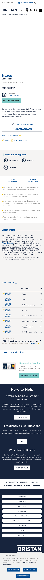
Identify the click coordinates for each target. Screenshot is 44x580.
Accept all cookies (13, 569)
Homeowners (25, 3)
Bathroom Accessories (13, 486)
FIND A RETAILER (11, 101)
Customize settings (23, 576)
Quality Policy (22, 535)
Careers (22, 530)
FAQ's (22, 441)
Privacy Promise (22, 506)
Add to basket (8, 293)
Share (7, 140)
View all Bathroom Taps (10, 135)
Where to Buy (22, 511)
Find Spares (7, 243)
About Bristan (22, 496)
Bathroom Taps (12, 482)
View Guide (33, 343)
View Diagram (8, 283)
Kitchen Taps (24, 482)
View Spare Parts (23, 129)
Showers (34, 482)
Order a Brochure (20, 140)
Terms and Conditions (22, 516)
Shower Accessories (32, 486)
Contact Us (22, 417)
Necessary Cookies (30, 569)
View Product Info (23, 124)
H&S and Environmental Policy (22, 521)
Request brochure (29, 375)
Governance (22, 525)
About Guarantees (13, 95)
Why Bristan (22, 468)
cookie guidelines (28, 562)
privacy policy (8, 564)
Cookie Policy (22, 501)
